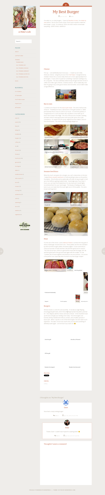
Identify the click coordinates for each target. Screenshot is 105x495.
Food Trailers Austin (20, 99)
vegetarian (17, 214)
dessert (17, 150)
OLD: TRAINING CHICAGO (22, 68)
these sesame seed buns (56, 177)
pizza (16, 182)
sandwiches (18, 194)
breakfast (17, 134)
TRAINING (17, 59)
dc (15, 146)
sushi (16, 198)
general (17, 162)
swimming (17, 202)
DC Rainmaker (18, 95)
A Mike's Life (24, 32)
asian (16, 118)
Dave (66, 407)
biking (16, 130)
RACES (16, 81)
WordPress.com (70, 490)
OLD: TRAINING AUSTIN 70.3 (23, 74)
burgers (17, 138)
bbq (16, 126)
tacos (16, 206)
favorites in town (73, 20)
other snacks (18, 178)
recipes (17, 186)
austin (16, 122)
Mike (72, 16)
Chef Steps (72, 75)
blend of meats (67, 243)
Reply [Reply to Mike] (58, 436)
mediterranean (18, 174)
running (17, 190)
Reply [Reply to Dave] (57, 415)
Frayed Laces (18, 103)
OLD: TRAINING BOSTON (22, 77)
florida (16, 154)
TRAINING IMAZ (19, 62)
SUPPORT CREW (19, 55)
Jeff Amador (18, 107)
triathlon (17, 210)
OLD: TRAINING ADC (21, 65)
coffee (16, 142)
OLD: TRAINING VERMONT (22, 71)
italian (16, 170)
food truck (17, 158)
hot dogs (17, 166)
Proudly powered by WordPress (40, 490)
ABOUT (17, 51)
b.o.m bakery (18, 91)
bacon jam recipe (67, 108)
